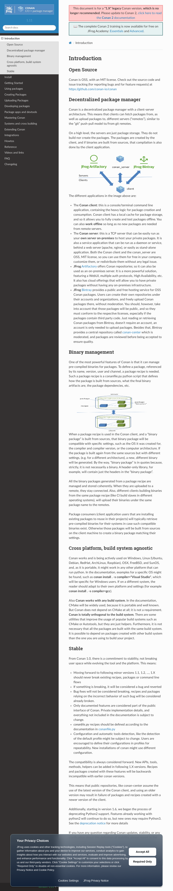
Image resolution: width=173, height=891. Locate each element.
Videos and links (14, 152)
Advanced (136, 31)
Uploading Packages (16, 100)
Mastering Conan (14, 117)
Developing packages (17, 106)
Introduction (10, 38)
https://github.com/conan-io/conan (93, 89)
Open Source (15, 44)
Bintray (87, 290)
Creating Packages (15, 94)
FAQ (7, 158)
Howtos (9, 141)
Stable (10, 71)
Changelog (10, 164)
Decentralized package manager (26, 50)
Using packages (13, 88)
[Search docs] (29, 28)
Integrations (11, 135)
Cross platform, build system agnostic (24, 64)
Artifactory (89, 266)
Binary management (19, 56)
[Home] (70, 43)
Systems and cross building (20, 123)
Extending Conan (14, 129)
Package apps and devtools (20, 112)
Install (8, 77)
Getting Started (13, 83)
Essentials (116, 31)
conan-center (131, 332)
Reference (10, 146)
